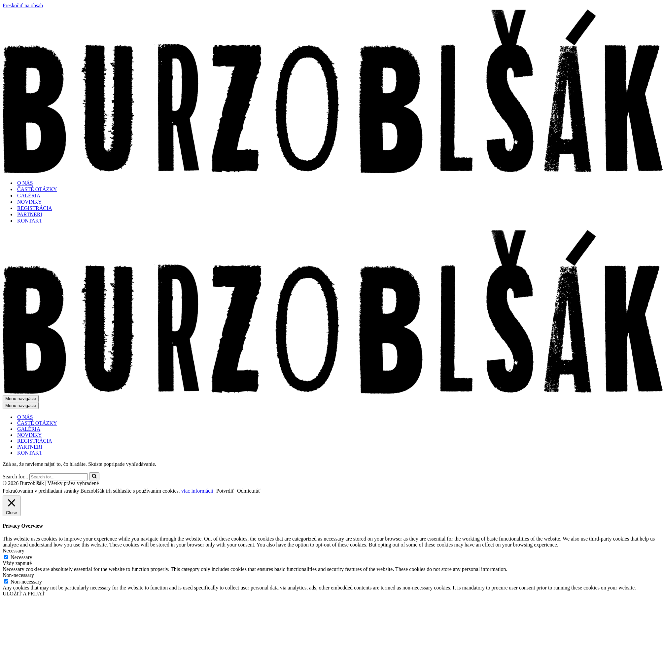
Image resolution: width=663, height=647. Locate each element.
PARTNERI (29, 214)
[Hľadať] (58, 476)
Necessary (21, 557)
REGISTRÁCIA (34, 208)
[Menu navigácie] (21, 398)
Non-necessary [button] (18, 575)
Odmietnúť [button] (249, 491)
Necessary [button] (13, 550)
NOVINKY (29, 202)
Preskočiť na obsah (23, 5)
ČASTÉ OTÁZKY (37, 189)
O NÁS (25, 183)
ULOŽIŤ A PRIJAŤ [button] (24, 593)
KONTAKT (29, 220)
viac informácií (197, 491)
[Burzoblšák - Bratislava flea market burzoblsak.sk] (333, 171)
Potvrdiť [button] (225, 491)
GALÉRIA (28, 195)
